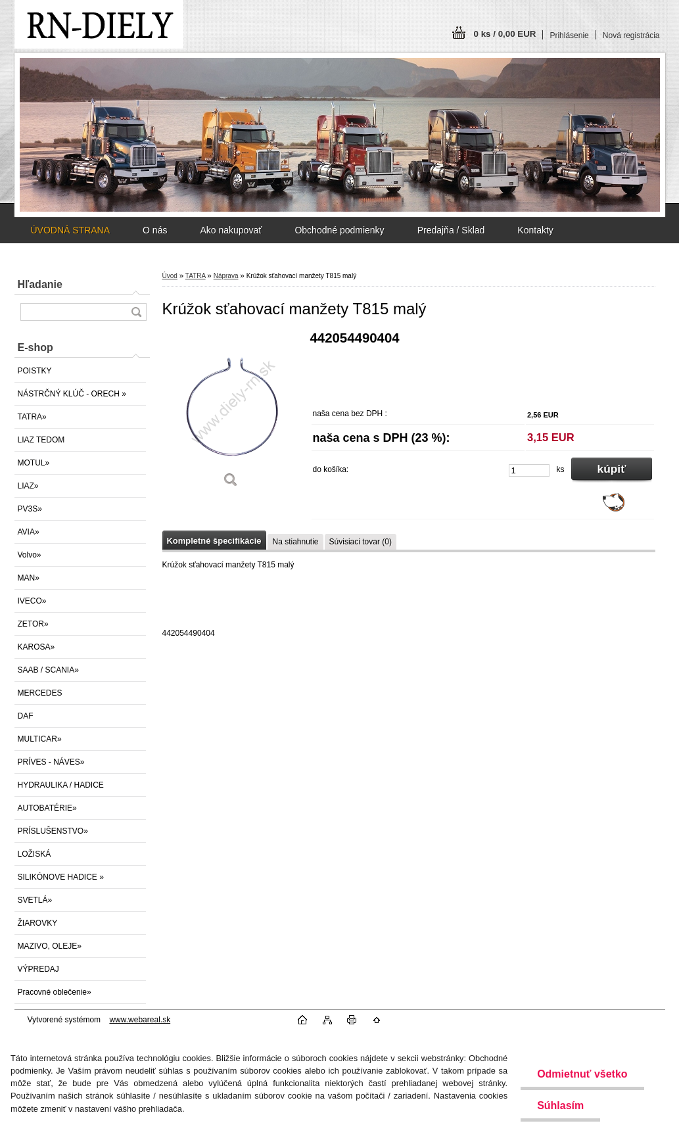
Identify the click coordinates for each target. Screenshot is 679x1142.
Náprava (226, 275)
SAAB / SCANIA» (48, 670)
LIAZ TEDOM (41, 439)
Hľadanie (40, 284)
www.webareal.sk (139, 1019)
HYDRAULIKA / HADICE (61, 785)
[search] (136, 312)
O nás (155, 230)
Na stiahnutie (295, 541)
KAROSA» (36, 647)
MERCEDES (40, 693)
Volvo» (29, 554)
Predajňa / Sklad (451, 230)
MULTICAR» (40, 739)
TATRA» (32, 416)
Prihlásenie (569, 35)
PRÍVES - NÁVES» (51, 762)
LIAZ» (28, 485)
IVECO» (32, 601)
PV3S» (30, 508)
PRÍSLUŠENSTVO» (53, 831)
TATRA (195, 275)
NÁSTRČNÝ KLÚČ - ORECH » (72, 393)
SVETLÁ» (35, 900)
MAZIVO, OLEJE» (50, 946)
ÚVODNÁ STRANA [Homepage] (70, 230)
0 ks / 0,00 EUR (505, 34)
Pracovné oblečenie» (54, 992)
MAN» (28, 578)
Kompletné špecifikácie (214, 541)
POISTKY (35, 370)
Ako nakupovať (231, 230)
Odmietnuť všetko (582, 1074)
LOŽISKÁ (34, 854)
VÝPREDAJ (38, 969)
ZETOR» (33, 624)
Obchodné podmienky (339, 230)
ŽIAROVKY (38, 923)
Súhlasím (560, 1105)
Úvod (169, 275)
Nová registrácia (631, 35)
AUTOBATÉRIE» (47, 808)
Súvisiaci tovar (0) (360, 541)
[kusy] (529, 470)
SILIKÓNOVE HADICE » (61, 877)
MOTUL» (34, 462)
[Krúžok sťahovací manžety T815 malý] (231, 413)
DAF (26, 716)
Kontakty (535, 230)
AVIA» (28, 531)
